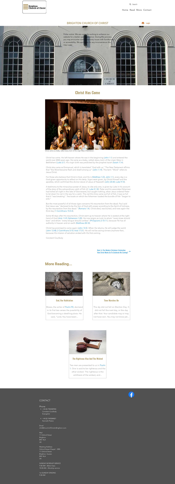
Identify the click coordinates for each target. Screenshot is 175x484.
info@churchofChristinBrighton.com (52, 428)
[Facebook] (131, 394)
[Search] (139, 4)
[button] (132, 10)
